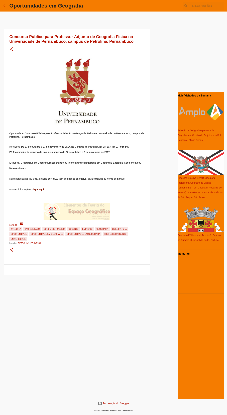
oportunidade (19, 234)
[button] (11, 49)
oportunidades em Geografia (83, 234)
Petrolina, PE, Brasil (29, 243)
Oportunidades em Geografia (46, 6)
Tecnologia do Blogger (113, 403)
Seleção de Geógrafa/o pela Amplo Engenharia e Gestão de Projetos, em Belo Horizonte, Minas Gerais (200, 135)
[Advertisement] (77, 300)
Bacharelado (32, 229)
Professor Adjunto (115, 234)
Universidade (18, 239)
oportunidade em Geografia (47, 234)
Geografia (102, 229)
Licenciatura (119, 229)
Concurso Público (54, 229)
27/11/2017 (16, 229)
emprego (87, 229)
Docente (73, 229)
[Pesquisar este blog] (206, 6)
